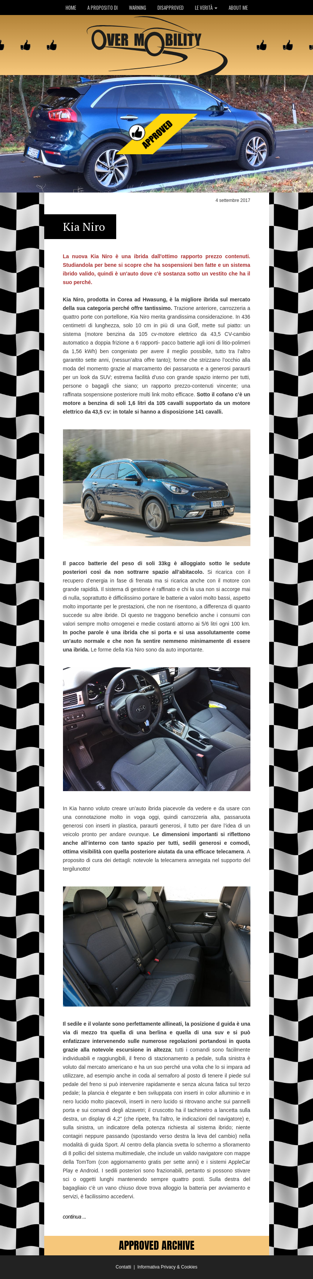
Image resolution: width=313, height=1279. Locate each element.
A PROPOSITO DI (102, 7)
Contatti (123, 1267)
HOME (71, 7)
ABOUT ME (238, 7)
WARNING (137, 7)
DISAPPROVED (170, 7)
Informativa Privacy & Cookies (167, 1267)
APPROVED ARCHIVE (157, 1245)
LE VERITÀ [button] (206, 7)
